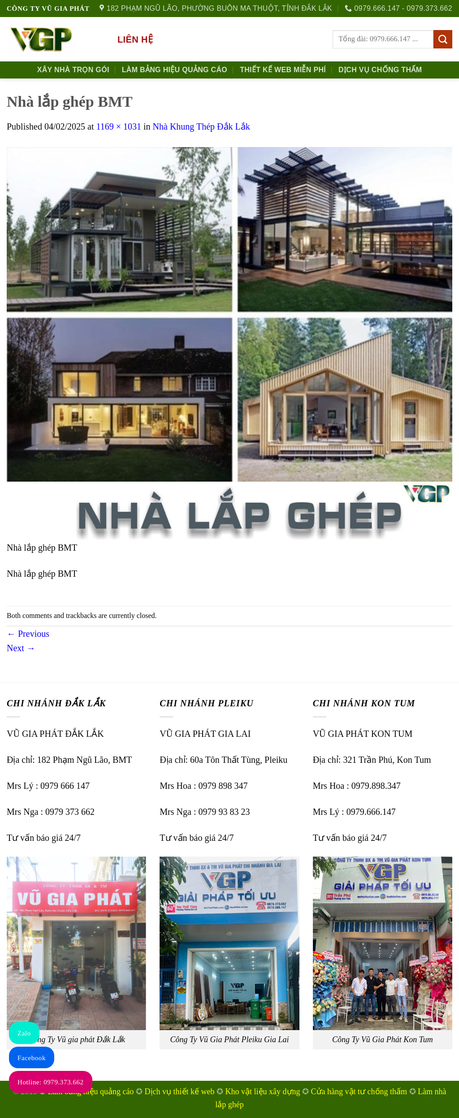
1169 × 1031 (118, 126)
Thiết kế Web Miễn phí (283, 70)
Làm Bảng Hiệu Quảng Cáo (174, 70)
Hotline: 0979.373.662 (50, 1082)
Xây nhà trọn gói (73, 70)
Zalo (24, 1033)
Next (21, 648)
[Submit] (442, 39)
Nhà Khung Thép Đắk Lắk (201, 126)
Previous (28, 634)
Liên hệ (135, 39)
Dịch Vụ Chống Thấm (380, 70)
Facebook (31, 1057)
